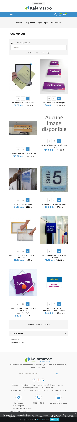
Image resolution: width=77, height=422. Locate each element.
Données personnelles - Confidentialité (38, 388)
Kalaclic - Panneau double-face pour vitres (23, 256)
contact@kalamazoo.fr (59, 403)
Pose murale (16, 333)
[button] (38, 3)
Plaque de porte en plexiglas (54, 204)
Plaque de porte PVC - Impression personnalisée (54, 309)
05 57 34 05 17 (38, 403)
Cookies (15, 385)
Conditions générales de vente (50, 385)
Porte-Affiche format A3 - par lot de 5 (54, 146)
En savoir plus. (43, 420)
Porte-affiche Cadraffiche (23, 102)
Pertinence (38, 48)
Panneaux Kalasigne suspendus (23, 153)
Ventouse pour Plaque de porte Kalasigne (22, 309)
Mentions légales (28, 385)
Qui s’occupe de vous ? (40, 390)
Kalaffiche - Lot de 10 (23, 204)
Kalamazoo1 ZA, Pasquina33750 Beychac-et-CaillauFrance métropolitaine (18, 407)
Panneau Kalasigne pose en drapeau (54, 256)
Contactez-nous (59, 390)
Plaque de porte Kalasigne (54, 102)
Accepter (54, 420)
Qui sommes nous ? (19, 390)
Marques (15, 339)
